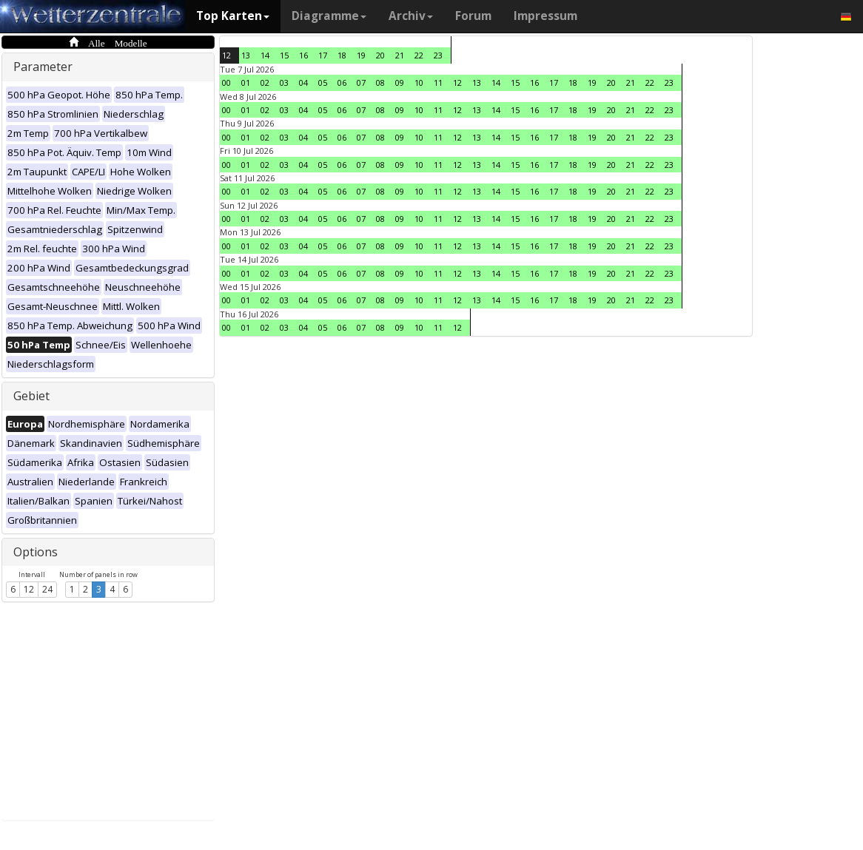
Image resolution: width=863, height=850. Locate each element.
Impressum (545, 16)
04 (303, 82)
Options (35, 552)
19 (361, 55)
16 (303, 55)
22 (418, 55)
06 (342, 82)
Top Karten (232, 16)
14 (265, 55)
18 (342, 55)
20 (380, 55)
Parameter (43, 66)
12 (29, 589)
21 (399, 55)
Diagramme (329, 16)
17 (322, 55)
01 (245, 82)
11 (438, 82)
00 (226, 82)
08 (380, 82)
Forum (473, 16)
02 (265, 82)
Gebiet (31, 396)
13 (245, 55)
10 (418, 82)
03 (284, 82)
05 (322, 82)
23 (438, 55)
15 (284, 55)
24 (47, 589)
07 (361, 82)
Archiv (411, 16)
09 (399, 82)
